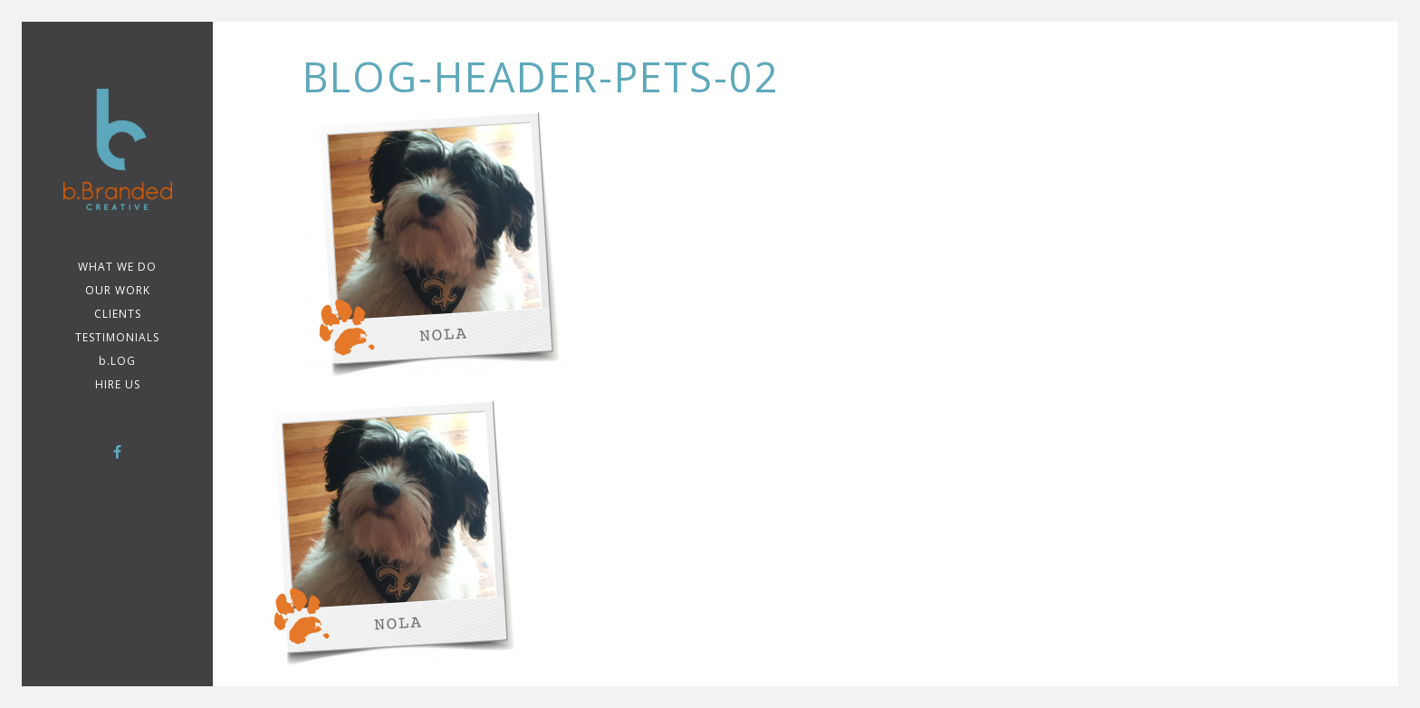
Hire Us (117, 384)
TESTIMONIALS (117, 337)
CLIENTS (117, 313)
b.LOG (117, 360)
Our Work (117, 290)
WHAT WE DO (117, 266)
